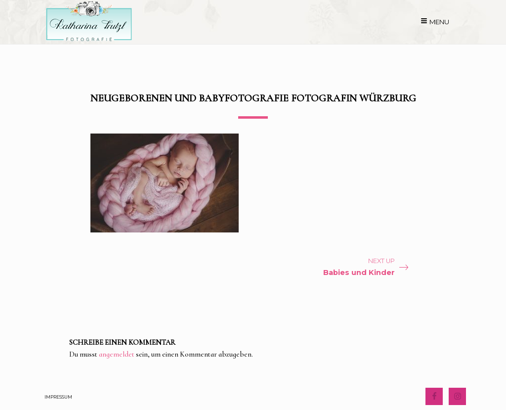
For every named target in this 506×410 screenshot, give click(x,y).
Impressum (58, 397)
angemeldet (116, 354)
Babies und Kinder (359, 272)
